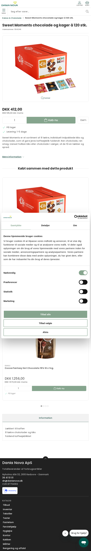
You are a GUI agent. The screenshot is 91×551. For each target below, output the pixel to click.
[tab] (43, 347)
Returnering (9, 525)
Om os (6, 508)
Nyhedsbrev (9, 517)
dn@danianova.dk (12, 423)
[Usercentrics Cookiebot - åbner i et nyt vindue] (74, 217)
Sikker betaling (11, 530)
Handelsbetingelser (14, 534)
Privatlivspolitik (11, 538)
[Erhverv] (9, 4)
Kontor (6, 477)
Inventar (7, 451)
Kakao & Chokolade (11, 18)
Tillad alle (45, 314)
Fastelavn (8, 465)
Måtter (6, 486)
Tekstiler (7, 456)
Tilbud (6, 447)
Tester (6, 460)
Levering (7, 521)
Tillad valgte (45, 323)
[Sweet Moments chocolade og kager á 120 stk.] (23, 194)
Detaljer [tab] (45, 225)
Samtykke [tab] (16, 225)
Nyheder (7, 495)
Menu (4, 11)
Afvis (45, 332)
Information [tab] (45, 360)
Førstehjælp (9, 469)
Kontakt (7, 512)
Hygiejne (7, 473)
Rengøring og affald (14, 491)
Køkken (7, 482)
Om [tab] (75, 225)
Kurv (87, 3)
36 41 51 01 (7, 420)
